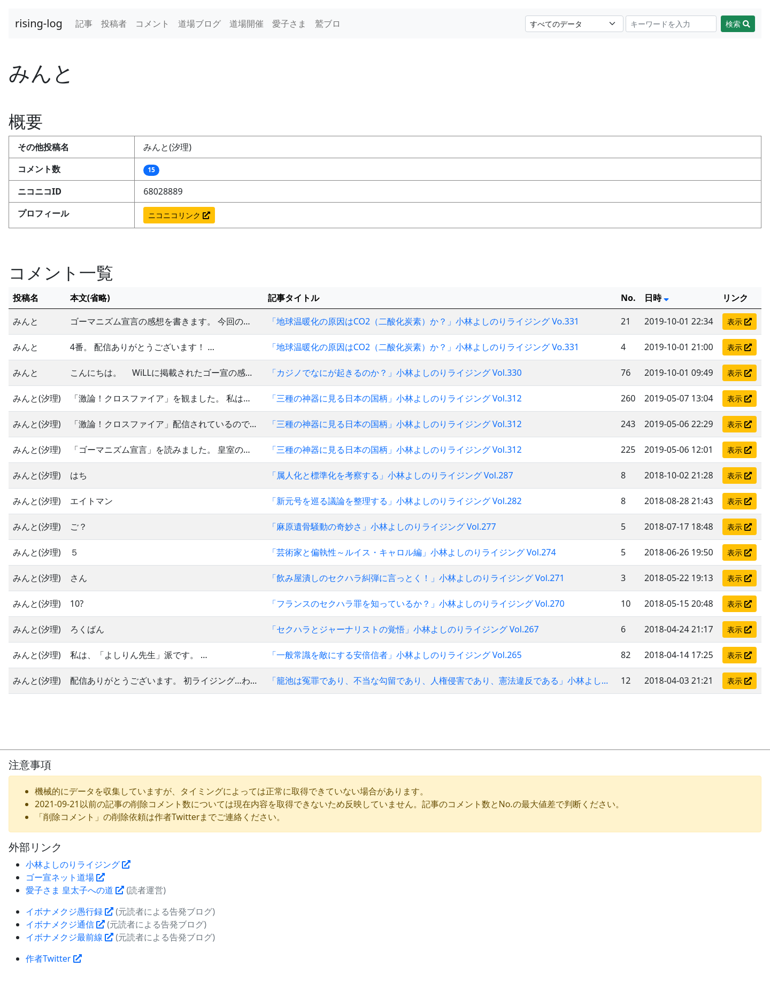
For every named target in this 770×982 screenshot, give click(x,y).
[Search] (671, 24)
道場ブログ (199, 23)
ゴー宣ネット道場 (65, 877)
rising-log (39, 23)
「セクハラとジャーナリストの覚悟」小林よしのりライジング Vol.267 (403, 629)
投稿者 (114, 23)
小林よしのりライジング (78, 864)
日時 (656, 298)
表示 (739, 321)
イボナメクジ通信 (65, 924)
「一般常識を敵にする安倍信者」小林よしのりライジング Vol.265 (395, 655)
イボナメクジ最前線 (69, 937)
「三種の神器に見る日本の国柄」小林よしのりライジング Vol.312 (395, 398)
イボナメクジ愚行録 (69, 911)
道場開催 (246, 23)
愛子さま (289, 23)
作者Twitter (54, 958)
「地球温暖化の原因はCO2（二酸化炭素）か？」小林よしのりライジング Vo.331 (423, 321)
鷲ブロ (328, 23)
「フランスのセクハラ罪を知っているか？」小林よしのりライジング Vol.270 (416, 603)
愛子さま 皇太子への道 (75, 890)
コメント (152, 23)
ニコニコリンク (179, 215)
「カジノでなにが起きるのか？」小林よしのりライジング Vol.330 (395, 372)
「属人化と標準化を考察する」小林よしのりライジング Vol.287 (390, 475)
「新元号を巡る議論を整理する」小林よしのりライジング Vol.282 (395, 501)
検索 (738, 24)
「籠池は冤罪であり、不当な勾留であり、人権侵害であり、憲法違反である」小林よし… (438, 680)
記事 (84, 23)
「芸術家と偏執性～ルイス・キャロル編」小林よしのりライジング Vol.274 (412, 552)
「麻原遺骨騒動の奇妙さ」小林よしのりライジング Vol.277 (382, 526)
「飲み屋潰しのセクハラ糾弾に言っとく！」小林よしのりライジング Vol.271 (416, 578)
